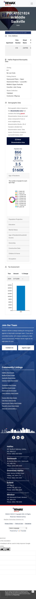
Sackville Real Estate (8, 378)
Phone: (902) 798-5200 (14, 502)
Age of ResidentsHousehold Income (17, 236)
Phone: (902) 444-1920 (14, 478)
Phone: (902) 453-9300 (14, 454)
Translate (21, 531)
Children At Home (14, 253)
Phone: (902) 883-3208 (14, 490)
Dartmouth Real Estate (9, 390)
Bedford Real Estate (8, 375)
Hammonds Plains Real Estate (11, 403)
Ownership (12, 243)
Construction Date (14, 248)
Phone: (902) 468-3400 (14, 466)
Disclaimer (28, 523)
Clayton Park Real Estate (10, 380)
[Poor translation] (7, 549)
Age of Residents (14, 176)
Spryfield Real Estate (8, 388)
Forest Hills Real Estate (9, 398)
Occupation (12, 259)
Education (12, 224)
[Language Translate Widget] (18, 528)
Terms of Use (19, 523)
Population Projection (15, 219)
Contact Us (9, 348)
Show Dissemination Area (18, 141)
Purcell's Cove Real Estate (10, 406)
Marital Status (13, 230)
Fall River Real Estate (9, 400)
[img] (34, 591)
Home (17, 25)
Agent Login (26, 348)
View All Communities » (9, 408)
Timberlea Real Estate (9, 385)
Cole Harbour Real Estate (10, 393)
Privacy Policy (16, 594)
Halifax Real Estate (8, 372)
